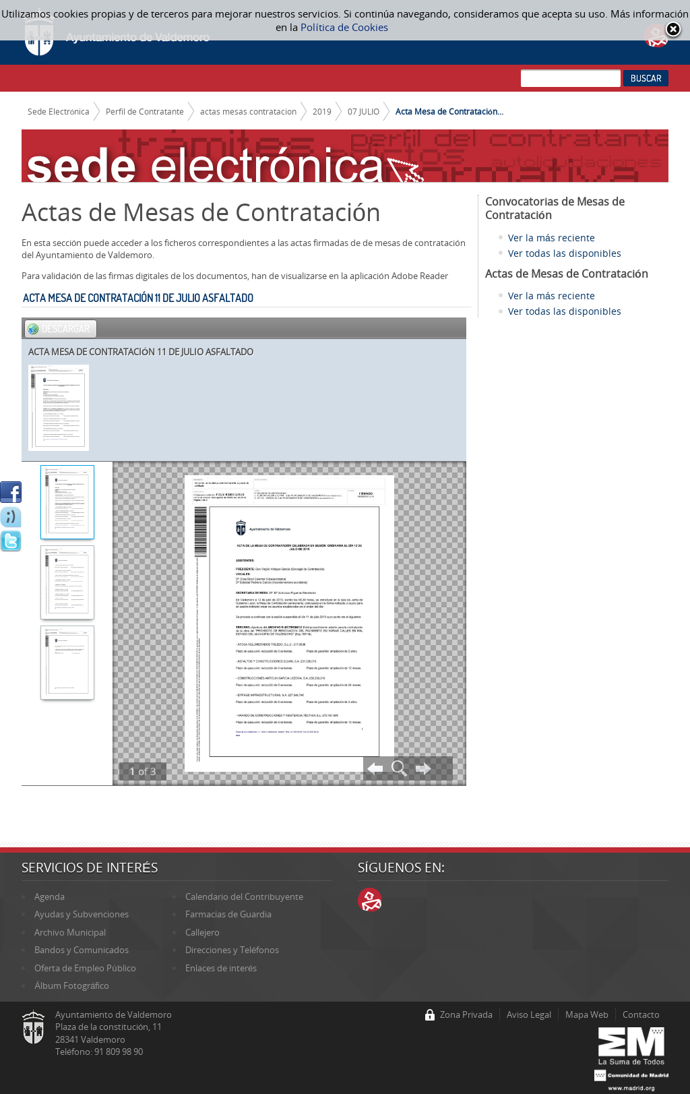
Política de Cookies (344, 27)
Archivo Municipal (70, 932)
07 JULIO (363, 111)
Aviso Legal (529, 1014)
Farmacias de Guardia (228, 914)
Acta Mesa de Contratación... (449, 111)
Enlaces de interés (221, 968)
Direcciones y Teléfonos (232, 950)
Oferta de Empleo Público (84, 968)
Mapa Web (586, 1014)
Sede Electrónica (59, 111)
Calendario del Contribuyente (244, 896)
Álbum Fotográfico (71, 985)
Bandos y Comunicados (81, 950)
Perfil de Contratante (145, 111)
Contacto (641, 1014)
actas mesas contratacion (248, 111)
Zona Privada (466, 1014)
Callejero (202, 932)
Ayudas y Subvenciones (81, 914)
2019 (322, 111)
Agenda (49, 896)
